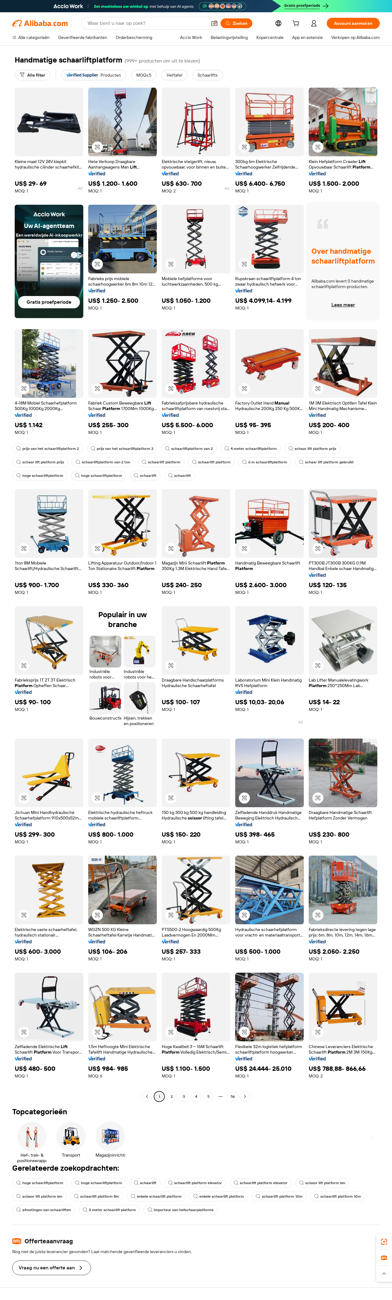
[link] (384, 1242)
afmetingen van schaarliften (43, 1209)
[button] (214, 23)
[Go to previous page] (147, 1096)
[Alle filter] (32, 75)
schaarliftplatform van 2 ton (103, 462)
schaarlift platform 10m (279, 1196)
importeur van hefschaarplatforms (180, 1209)
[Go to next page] (245, 1096)
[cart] (297, 24)
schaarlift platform (161, 462)
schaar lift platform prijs (312, 448)
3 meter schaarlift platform (109, 1209)
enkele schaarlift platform (156, 1196)
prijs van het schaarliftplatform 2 (47, 448)
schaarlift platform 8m (96, 1196)
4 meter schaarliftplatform (250, 448)
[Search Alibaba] (147, 23)
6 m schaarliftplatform (264, 462)
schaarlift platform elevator (195, 1182)
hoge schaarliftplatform (39, 475)
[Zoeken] (236, 23)
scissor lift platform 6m (322, 1182)
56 (233, 1096)
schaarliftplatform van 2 (189, 448)
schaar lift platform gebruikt (326, 462)
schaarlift (145, 475)
